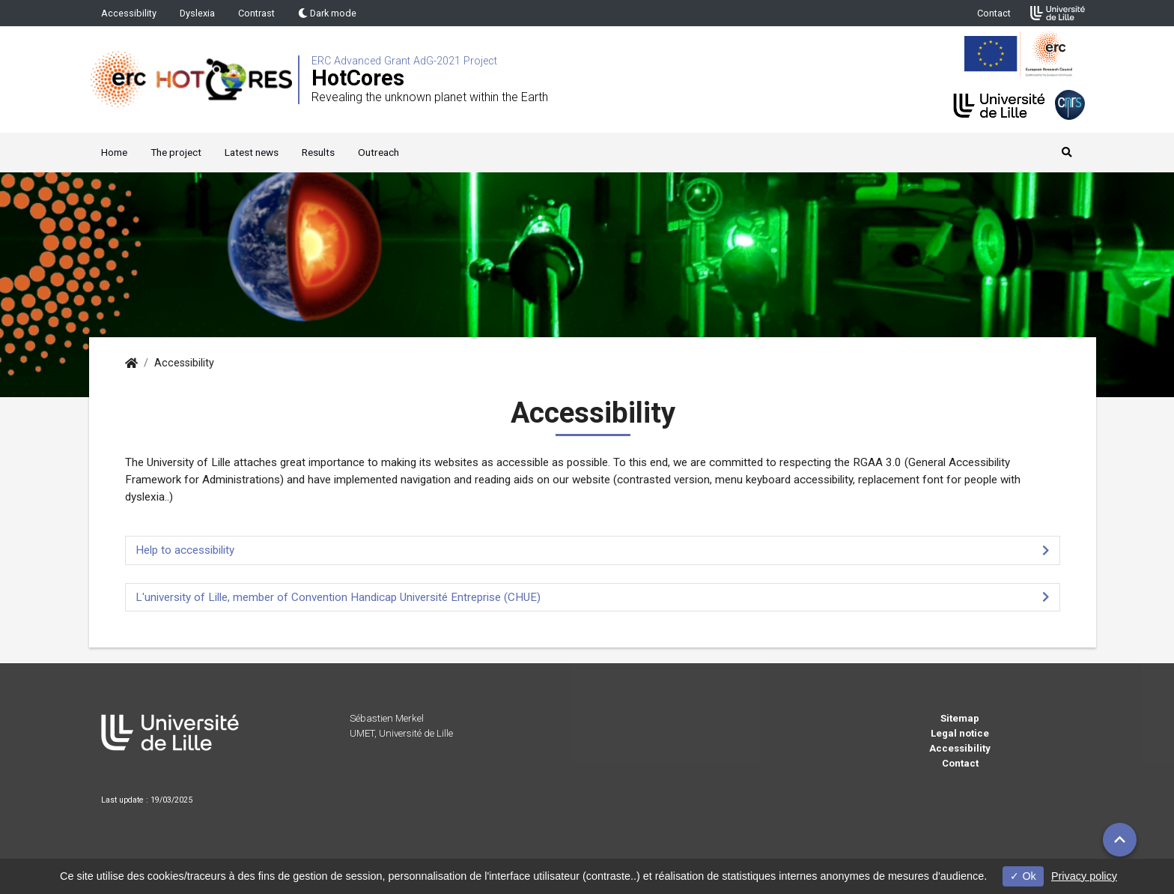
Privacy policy (1084, 876)
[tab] (592, 550)
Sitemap (959, 718)
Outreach (378, 152)
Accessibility (128, 13)
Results (318, 152)
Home (114, 152)
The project (175, 152)
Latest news (252, 152)
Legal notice (960, 733)
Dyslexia (197, 13)
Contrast (256, 13)
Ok (1022, 876)
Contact (994, 13)
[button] (1120, 840)
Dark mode (327, 13)
